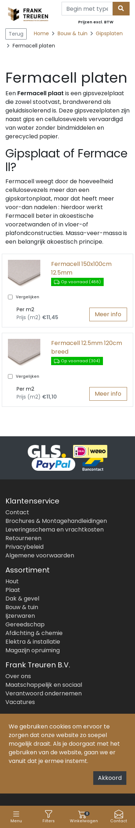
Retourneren (23, 538)
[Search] (87, 8)
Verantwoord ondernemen (43, 693)
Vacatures (20, 702)
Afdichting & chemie (34, 633)
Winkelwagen (84, 817)
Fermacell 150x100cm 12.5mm (81, 268)
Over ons (18, 676)
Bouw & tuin (73, 33)
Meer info (108, 314)
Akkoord (110, 778)
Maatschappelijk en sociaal (43, 685)
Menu (16, 817)
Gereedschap (25, 624)
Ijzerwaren (20, 616)
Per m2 (25, 309)
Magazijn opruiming (32, 650)
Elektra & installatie (32, 642)
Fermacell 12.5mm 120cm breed (86, 347)
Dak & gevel (22, 598)
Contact (118, 817)
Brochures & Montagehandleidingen (56, 521)
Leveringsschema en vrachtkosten (54, 529)
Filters (48, 817)
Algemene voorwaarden (39, 555)
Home (41, 33)
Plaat (12, 590)
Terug (16, 33)
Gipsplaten (109, 33)
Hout (12, 581)
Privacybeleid (24, 547)
